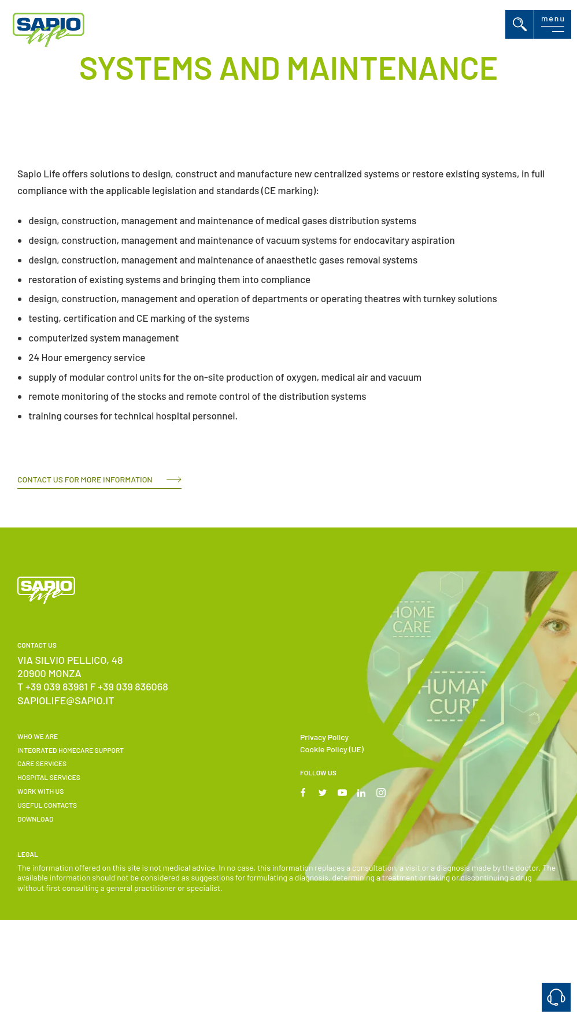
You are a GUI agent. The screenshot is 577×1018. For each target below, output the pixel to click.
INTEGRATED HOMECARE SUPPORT (70, 750)
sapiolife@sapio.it (65, 700)
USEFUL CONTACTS (47, 805)
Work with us (40, 791)
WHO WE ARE (37, 736)
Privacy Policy (324, 737)
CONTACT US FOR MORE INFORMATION (85, 479)
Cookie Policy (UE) (332, 749)
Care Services (41, 763)
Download (35, 819)
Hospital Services (48, 777)
